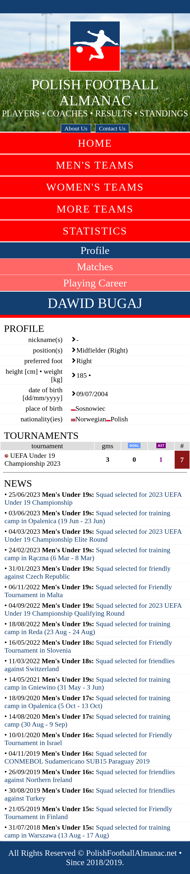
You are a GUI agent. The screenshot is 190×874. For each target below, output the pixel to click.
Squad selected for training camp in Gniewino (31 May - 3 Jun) (87, 683)
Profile (95, 250)
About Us (76, 128)
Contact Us (112, 128)
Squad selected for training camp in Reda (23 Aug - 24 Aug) (87, 628)
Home (95, 143)
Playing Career (95, 283)
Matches (95, 266)
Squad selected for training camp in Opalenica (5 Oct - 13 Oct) (87, 702)
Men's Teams (95, 165)
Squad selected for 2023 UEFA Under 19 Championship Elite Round (93, 535)
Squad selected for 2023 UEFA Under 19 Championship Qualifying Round (93, 609)
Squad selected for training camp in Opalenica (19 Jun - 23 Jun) (87, 517)
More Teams (94, 209)
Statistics (95, 231)
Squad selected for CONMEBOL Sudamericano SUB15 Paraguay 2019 (77, 757)
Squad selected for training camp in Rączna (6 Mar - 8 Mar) (87, 554)
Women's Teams (95, 187)
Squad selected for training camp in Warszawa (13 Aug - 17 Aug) (87, 831)
